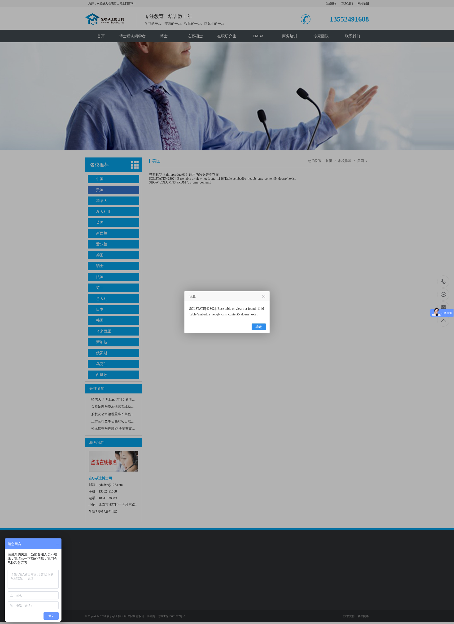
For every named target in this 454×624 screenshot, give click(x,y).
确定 (258, 327)
